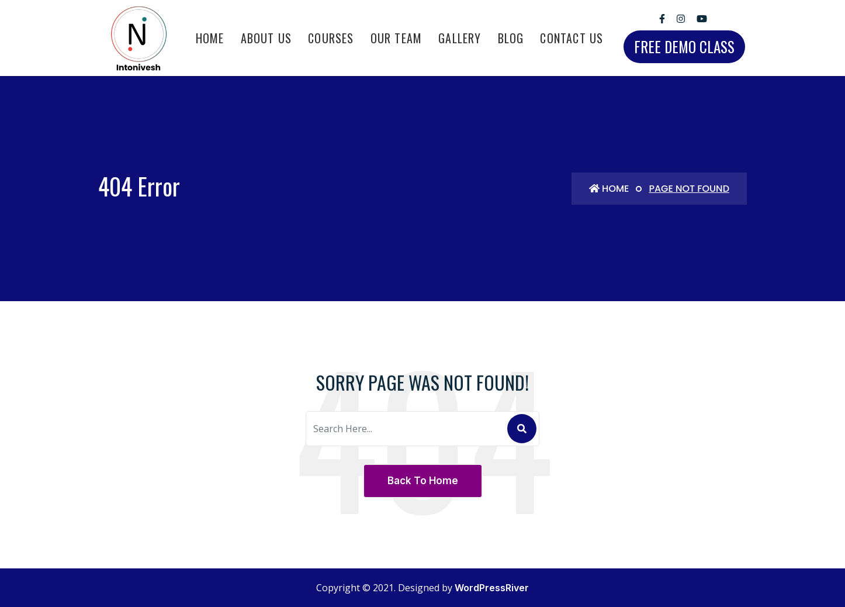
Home (210, 38)
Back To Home (422, 481)
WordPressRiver (492, 588)
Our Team (396, 38)
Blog (511, 38)
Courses (331, 38)
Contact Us (571, 38)
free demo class (684, 46)
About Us (266, 38)
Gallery (459, 38)
